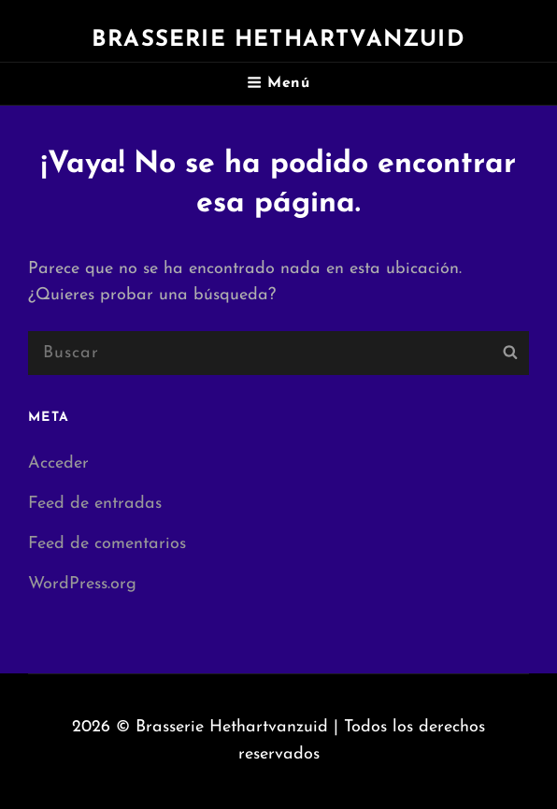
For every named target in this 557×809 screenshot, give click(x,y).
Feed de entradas (95, 504)
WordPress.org (82, 584)
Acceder (58, 463)
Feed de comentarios (107, 544)
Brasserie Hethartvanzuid (278, 40)
